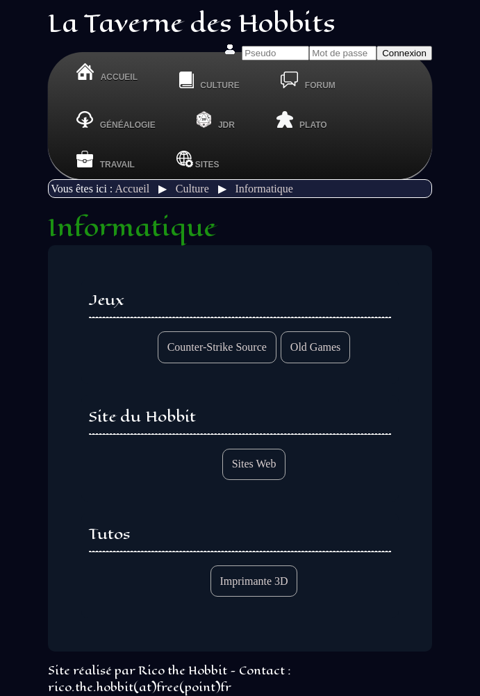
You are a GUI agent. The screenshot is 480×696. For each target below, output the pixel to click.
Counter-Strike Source (217, 347)
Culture (192, 188)
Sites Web (254, 464)
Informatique (264, 188)
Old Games (315, 347)
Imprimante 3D (254, 581)
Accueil (132, 188)
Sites (198, 159)
